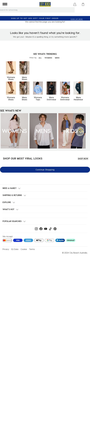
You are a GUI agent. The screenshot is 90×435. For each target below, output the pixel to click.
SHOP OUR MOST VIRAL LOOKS (22, 158)
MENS (57, 58)
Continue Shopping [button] (45, 169)
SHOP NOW (83, 158)
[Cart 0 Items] (83, 4)
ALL (40, 58)
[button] (74, 4)
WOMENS (48, 58)
